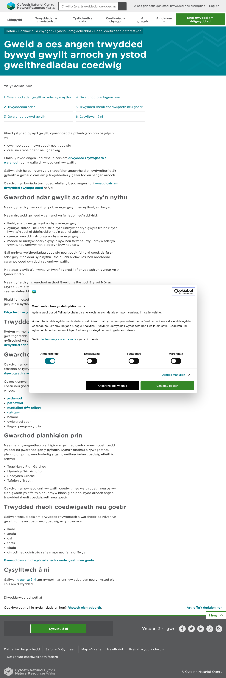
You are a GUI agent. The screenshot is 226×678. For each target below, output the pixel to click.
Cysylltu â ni (58, 628)
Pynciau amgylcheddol (73, 31)
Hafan (10, 31)
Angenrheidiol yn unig (112, 385)
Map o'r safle (91, 649)
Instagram (209, 628)
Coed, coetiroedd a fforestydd (117, 31)
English (214, 6)
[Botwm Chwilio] (122, 6)
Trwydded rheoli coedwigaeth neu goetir (111, 107)
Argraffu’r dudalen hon (204, 607)
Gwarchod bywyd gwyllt (26, 116)
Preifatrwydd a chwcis (146, 649)
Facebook (182, 628)
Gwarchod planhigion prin (100, 97)
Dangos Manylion (173, 374)
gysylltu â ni (26, 579)
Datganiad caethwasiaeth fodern (32, 657)
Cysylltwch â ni (91, 116)
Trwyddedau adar (21, 107)
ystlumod (14, 398)
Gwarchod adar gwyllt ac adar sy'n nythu (39, 97)
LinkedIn (200, 628)
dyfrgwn (13, 412)
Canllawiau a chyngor (35, 31)
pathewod (15, 403)
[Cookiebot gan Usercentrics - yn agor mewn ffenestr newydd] (183, 291)
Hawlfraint (115, 649)
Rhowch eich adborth (84, 607)
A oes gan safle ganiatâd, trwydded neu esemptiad (169, 6)
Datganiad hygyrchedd (22, 649)
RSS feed (219, 628)
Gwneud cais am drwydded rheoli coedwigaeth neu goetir (49, 560)
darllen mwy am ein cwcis (58, 339)
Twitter (191, 628)
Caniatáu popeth (167, 385)
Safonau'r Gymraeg (61, 649)
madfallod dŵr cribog (24, 407)
